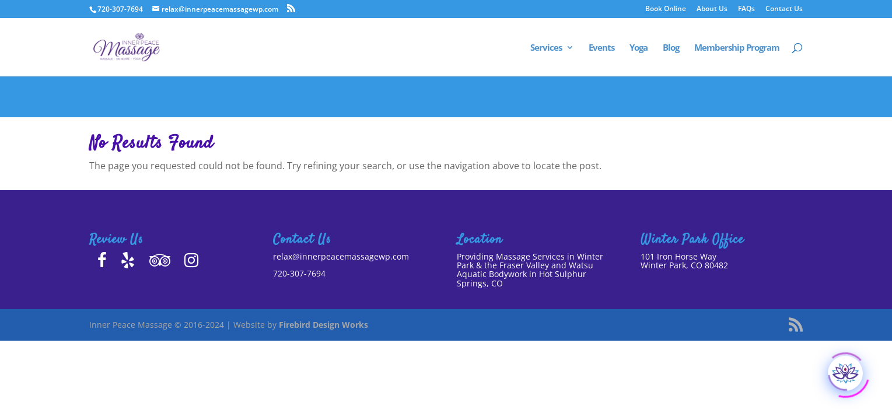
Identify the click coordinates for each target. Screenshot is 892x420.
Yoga (638, 48)
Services (546, 48)
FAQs (746, 9)
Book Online (665, 9)
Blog (671, 48)
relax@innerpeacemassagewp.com (341, 256)
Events (601, 48)
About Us (712, 9)
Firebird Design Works (323, 324)
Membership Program (736, 48)
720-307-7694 (299, 273)
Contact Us (784, 9)
